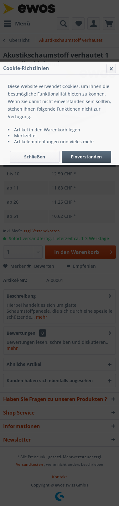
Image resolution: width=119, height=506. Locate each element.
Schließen (34, 157)
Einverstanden (86, 157)
